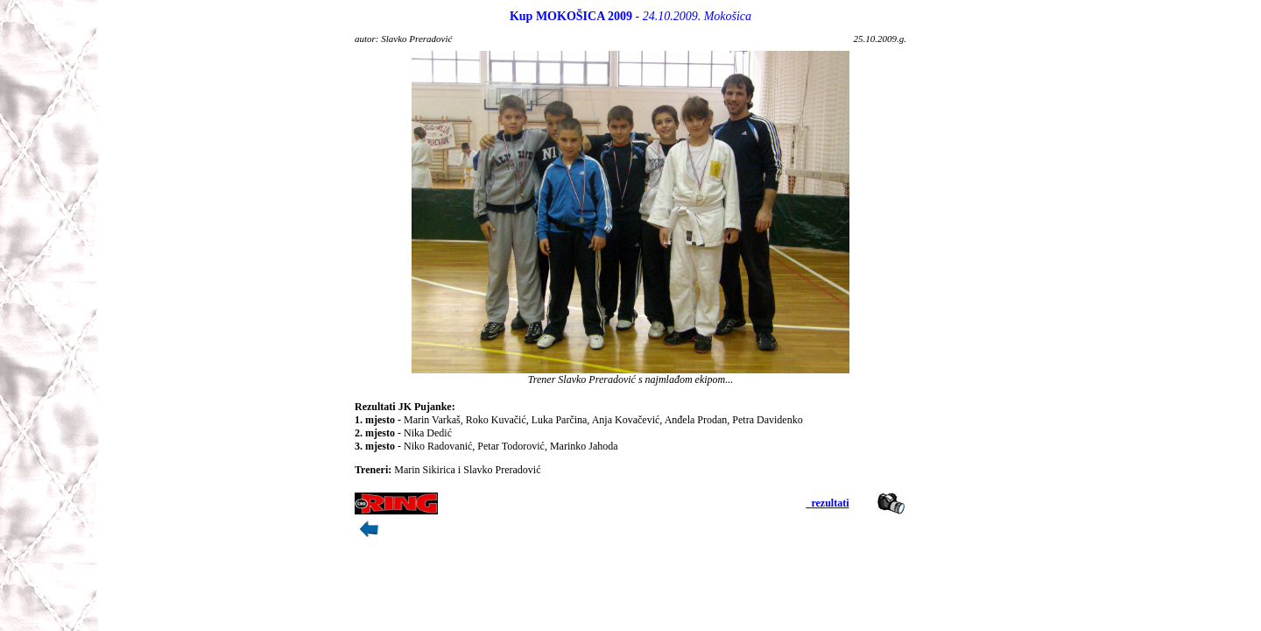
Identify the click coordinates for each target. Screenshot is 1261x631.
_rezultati (827, 503)
